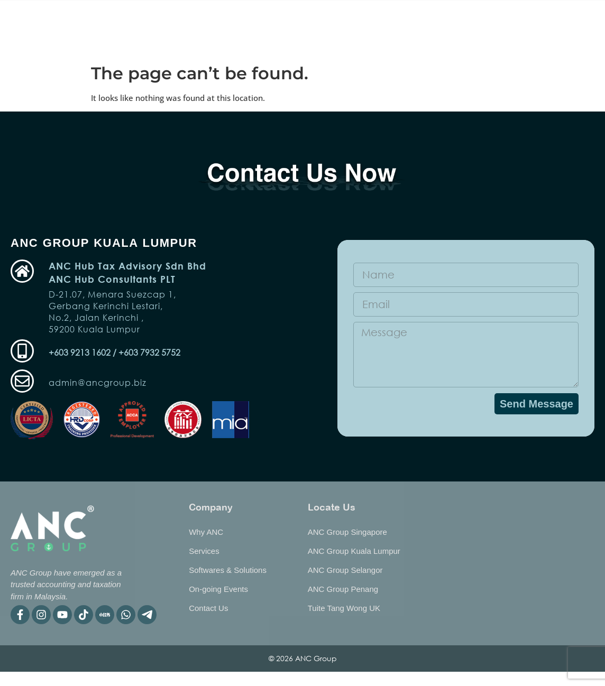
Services (231, 16)
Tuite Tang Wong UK (344, 608)
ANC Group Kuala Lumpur (354, 550)
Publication (401, 16)
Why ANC (461, 16)
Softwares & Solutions (228, 570)
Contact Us (208, 608)
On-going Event (157, 16)
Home (95, 16)
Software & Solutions (317, 16)
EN (576, 36)
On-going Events (218, 589)
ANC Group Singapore (347, 531)
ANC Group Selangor (345, 570)
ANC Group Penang (343, 589)
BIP (283, 40)
